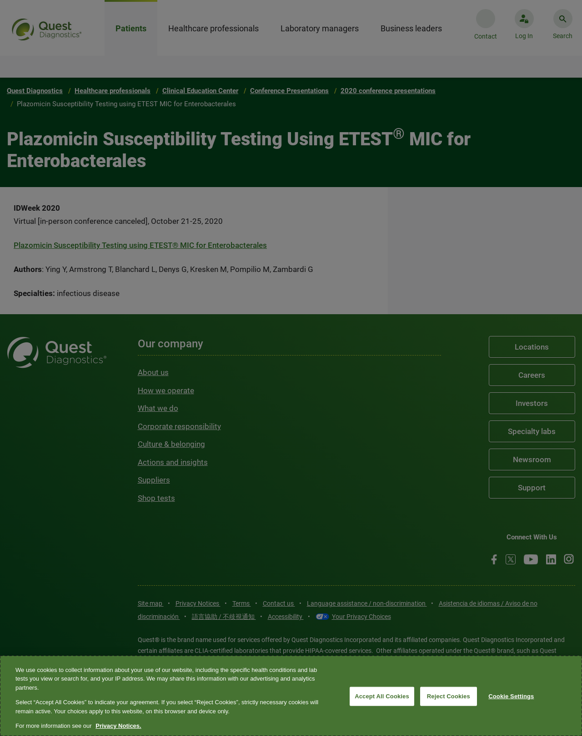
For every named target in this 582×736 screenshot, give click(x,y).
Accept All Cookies (382, 696)
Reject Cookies (448, 696)
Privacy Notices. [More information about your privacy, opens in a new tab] (118, 725)
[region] (291, 696)
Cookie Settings (511, 696)
